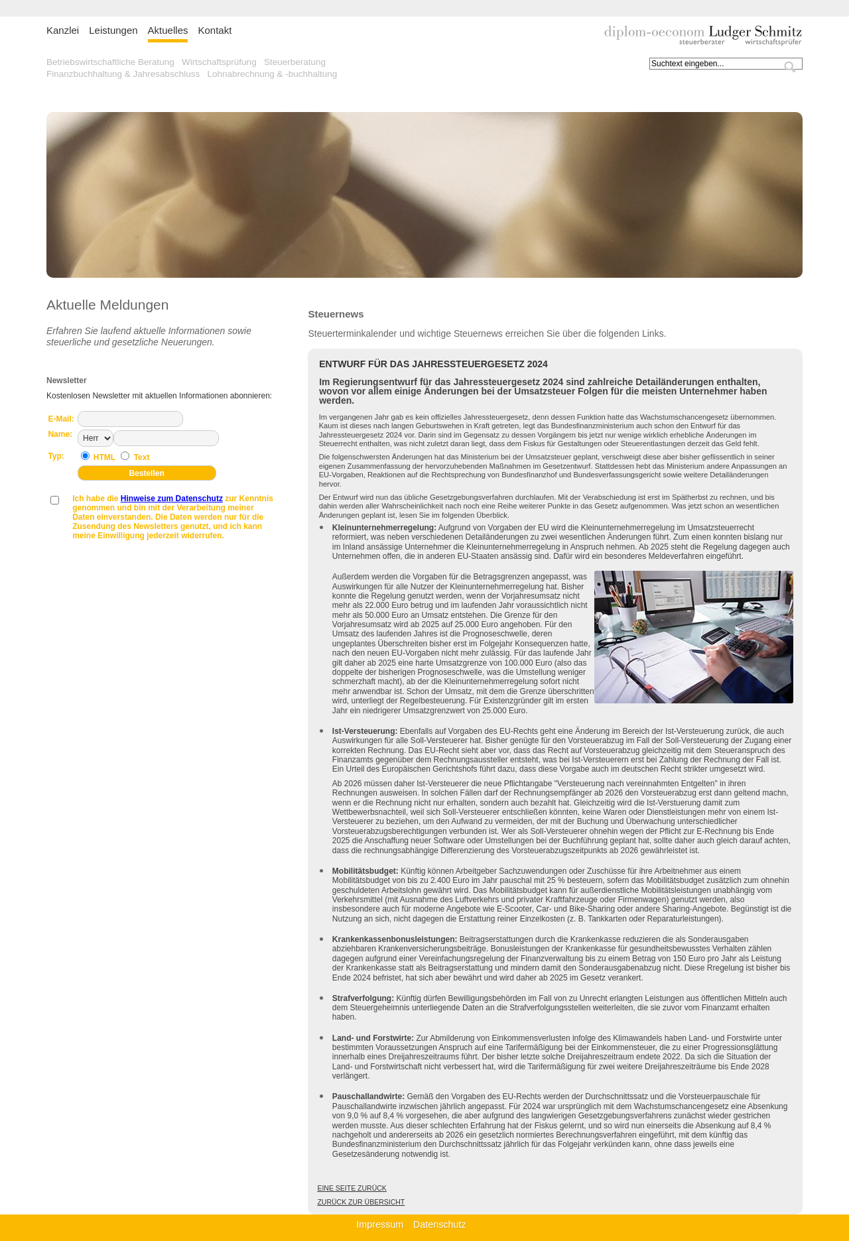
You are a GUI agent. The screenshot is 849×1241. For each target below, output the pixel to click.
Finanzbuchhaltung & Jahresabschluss (123, 74)
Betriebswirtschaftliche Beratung (110, 62)
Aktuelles (168, 30)
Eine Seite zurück (351, 1188)
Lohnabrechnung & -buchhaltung (272, 74)
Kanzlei (62, 30)
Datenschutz (439, 1224)
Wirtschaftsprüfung (219, 62)
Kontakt (214, 30)
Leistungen (113, 30)
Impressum (379, 1224)
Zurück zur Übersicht (361, 1202)
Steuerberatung (295, 62)
